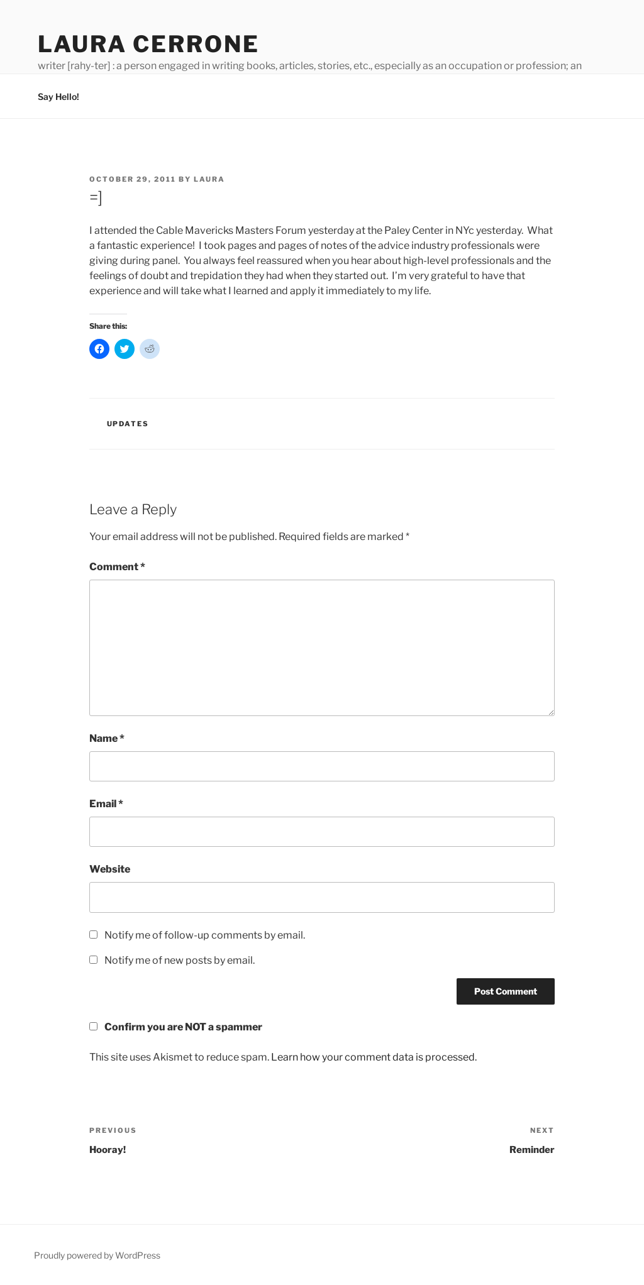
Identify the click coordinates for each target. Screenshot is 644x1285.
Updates (128, 423)
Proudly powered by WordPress (97, 1255)
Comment (117, 567)
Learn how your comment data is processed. (374, 1057)
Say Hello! (58, 96)
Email (106, 804)
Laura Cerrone (148, 44)
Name (107, 738)
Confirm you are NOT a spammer (175, 1027)
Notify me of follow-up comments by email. (204, 935)
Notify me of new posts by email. (179, 960)
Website (109, 869)
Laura (209, 179)
